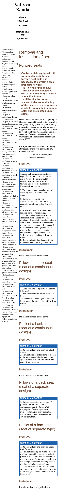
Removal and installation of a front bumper (10, 128)
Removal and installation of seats (9, 280)
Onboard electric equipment (9, 315)
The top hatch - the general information (9, 271)
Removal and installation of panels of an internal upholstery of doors (9, 176)
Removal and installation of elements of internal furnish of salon (9, 294)
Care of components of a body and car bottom (10, 103)
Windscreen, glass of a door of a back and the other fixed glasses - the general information (9, 263)
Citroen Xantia (7, 49)
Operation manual (10, 54)
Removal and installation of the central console (8, 302)
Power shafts (8, 82)
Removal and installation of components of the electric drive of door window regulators (10, 240)
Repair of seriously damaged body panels (10, 122)
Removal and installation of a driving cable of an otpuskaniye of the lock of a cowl (9, 152)
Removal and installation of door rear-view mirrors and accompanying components (10, 251)
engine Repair (8, 61)
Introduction (8, 52)
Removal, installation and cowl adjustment (9, 142)
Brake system (8, 89)
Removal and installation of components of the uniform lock (9, 229)
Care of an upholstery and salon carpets (9, 110)
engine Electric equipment (8, 74)
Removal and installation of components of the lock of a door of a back (9, 219)
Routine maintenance (6, 57)
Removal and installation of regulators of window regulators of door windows (10, 196)
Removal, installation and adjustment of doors (9, 168)
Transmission (8, 80)
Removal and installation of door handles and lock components (9, 185)
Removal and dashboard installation (10, 308)
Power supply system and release (9, 69)
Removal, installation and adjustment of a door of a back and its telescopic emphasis (9, 207)
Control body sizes (10, 312)
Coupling (6, 77)
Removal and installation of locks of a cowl (9, 161)
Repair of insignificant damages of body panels (10, 117)
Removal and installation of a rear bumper (9, 135)
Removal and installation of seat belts (9, 286)
